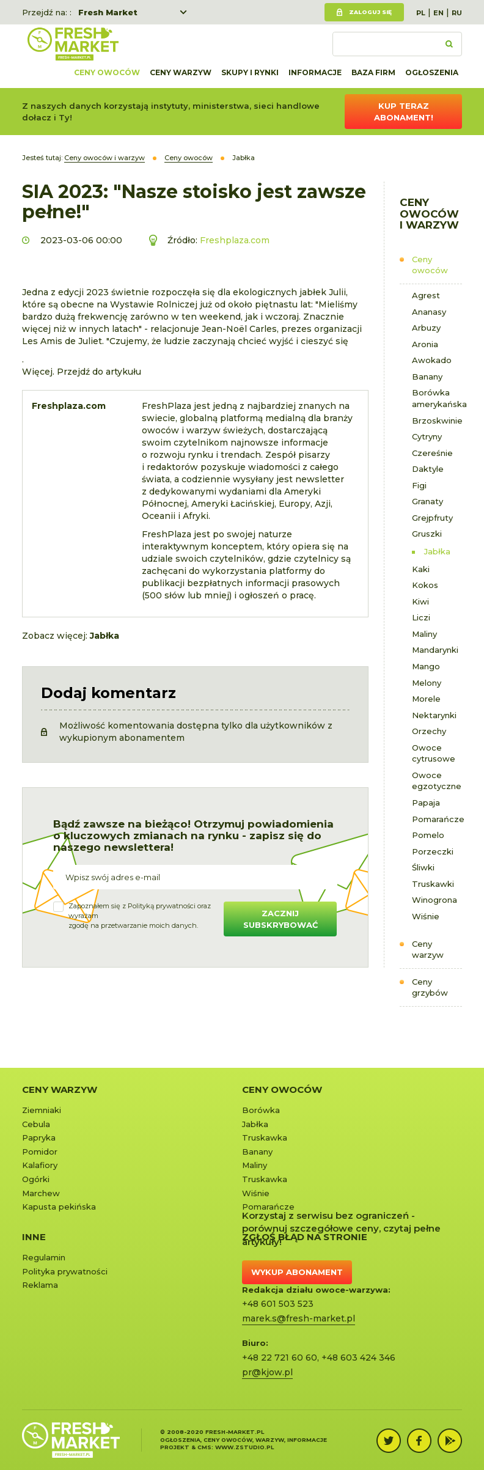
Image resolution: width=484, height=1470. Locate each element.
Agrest (426, 295)
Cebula (36, 1124)
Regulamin (43, 1257)
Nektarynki (434, 715)
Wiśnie (425, 916)
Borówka (261, 1110)
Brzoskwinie (437, 420)
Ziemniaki (41, 1110)
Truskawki (433, 884)
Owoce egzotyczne (436, 781)
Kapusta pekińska (59, 1206)
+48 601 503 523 (278, 1303)
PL (420, 13)
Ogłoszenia (431, 72)
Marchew (41, 1193)
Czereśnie (432, 453)
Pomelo (428, 835)
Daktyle (428, 469)
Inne (34, 1237)
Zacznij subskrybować (280, 919)
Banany (427, 376)
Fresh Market (108, 12)
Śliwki (423, 867)
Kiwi (420, 601)
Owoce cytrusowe (433, 753)
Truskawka (264, 1137)
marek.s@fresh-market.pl (298, 1318)
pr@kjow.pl (267, 1372)
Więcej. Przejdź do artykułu (81, 371)
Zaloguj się (370, 12)
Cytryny (427, 436)
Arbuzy (426, 328)
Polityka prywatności (65, 1271)
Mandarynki (435, 650)
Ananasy (429, 312)
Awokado (432, 360)
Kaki (421, 569)
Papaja (426, 802)
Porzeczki (432, 851)
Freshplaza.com (235, 240)
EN (438, 13)
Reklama (40, 1285)
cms (204, 1447)
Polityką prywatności (162, 906)
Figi (419, 485)
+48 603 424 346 (358, 1357)
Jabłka (437, 551)
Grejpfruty (432, 518)
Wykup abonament (297, 1272)
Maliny (424, 634)
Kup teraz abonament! (403, 111)
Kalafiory (39, 1165)
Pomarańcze (437, 819)
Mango (426, 666)
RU (457, 13)
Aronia (425, 344)
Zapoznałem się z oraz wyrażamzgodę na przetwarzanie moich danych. (139, 915)
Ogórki (36, 1179)
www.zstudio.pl (244, 1447)
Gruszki (427, 533)
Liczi (421, 617)
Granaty (427, 501)
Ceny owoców (107, 72)
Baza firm (373, 72)
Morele (426, 699)
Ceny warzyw (180, 72)
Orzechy (429, 731)
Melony (426, 683)
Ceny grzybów (430, 987)
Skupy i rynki (250, 72)
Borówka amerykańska (437, 398)
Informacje (315, 72)
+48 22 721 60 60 (279, 1357)
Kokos (425, 585)
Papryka (39, 1137)
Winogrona (434, 900)
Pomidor (39, 1151)
